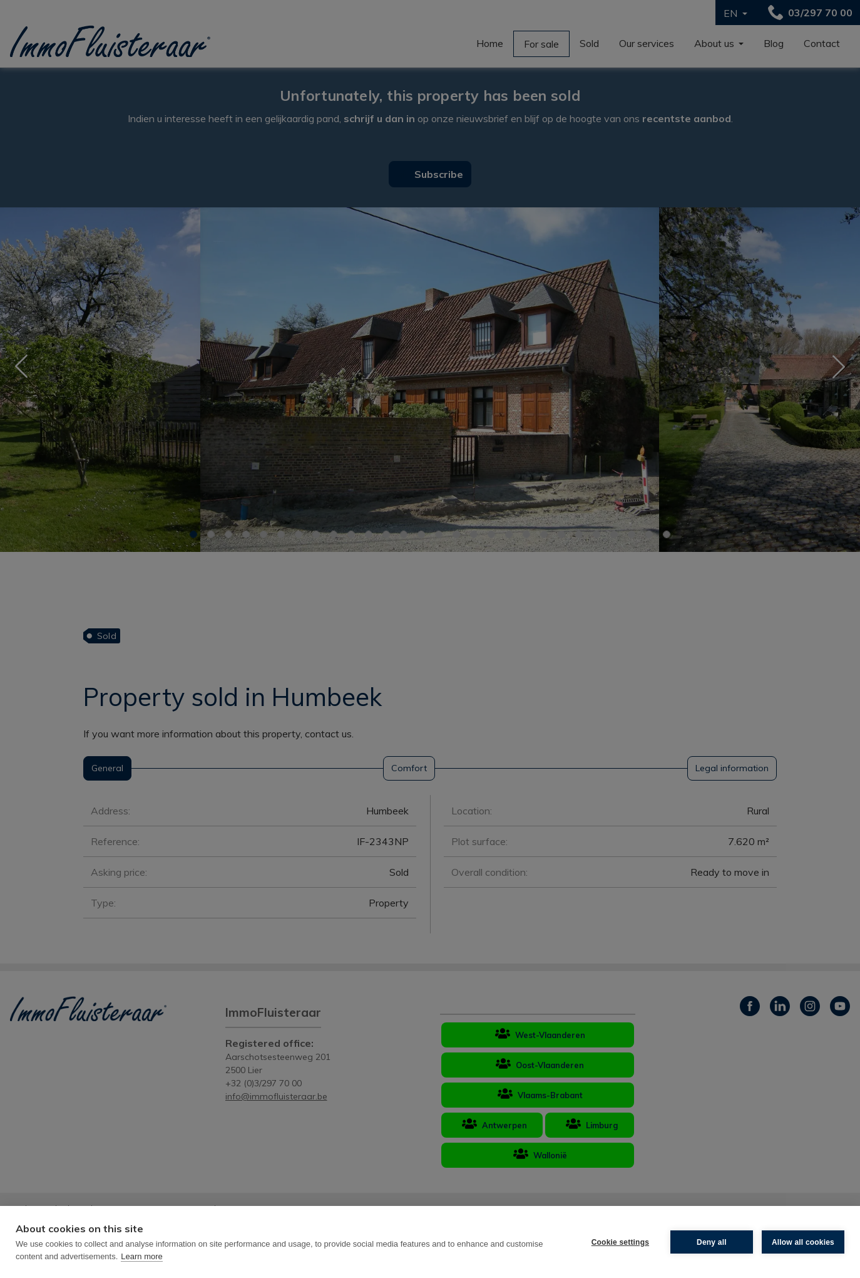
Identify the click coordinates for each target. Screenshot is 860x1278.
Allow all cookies (803, 1242)
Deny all (712, 1242)
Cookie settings (620, 1242)
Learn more (141, 1256)
